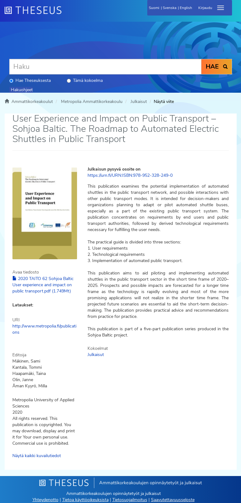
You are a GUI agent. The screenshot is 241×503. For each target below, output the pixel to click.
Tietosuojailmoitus (129, 500)
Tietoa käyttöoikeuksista (85, 500)
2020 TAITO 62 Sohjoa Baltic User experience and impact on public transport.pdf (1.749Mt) (43, 285)
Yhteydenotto (45, 500)
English (186, 7)
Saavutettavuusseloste (173, 500)
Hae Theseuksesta (30, 80)
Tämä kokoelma (85, 80)
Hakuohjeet (22, 90)
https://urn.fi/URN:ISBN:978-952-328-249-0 (130, 175)
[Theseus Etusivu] (66, 14)
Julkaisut (139, 102)
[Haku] (105, 66)
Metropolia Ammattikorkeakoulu (92, 102)
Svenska (169, 7)
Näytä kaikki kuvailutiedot (36, 456)
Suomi (154, 7)
